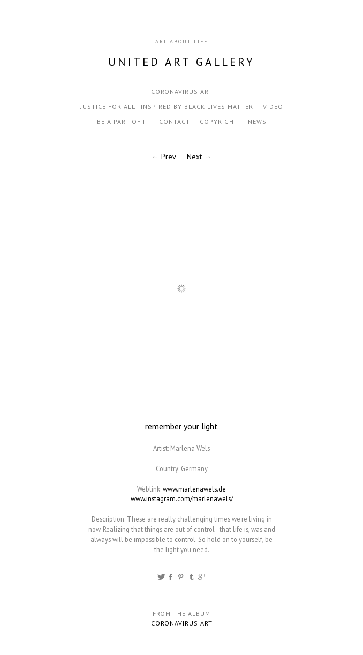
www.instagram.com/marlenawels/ (182, 498)
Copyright (219, 121)
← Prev (164, 156)
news (257, 121)
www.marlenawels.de (194, 489)
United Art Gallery (181, 62)
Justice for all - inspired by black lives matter (166, 106)
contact (174, 121)
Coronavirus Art (182, 91)
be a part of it (123, 121)
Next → (199, 156)
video (273, 106)
